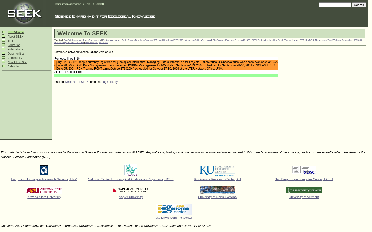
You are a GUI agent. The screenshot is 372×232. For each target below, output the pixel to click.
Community (15, 58)
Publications (15, 49)
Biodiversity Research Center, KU (217, 179)
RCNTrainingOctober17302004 (69, 42)
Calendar (13, 66)
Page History (109, 82)
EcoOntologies (71, 40)
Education (14, 45)
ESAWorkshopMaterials (96, 42)
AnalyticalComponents (90, 40)
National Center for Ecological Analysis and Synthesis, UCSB (131, 179)
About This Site (17, 62)
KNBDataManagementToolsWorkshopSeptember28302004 (334, 40)
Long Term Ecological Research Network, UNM (44, 179)
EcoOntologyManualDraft (114, 40)
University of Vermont (304, 197)
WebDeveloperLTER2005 (171, 40)
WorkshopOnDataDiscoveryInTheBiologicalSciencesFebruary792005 (217, 40)
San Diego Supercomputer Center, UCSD (304, 179)
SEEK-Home (16, 32)
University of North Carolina (217, 197)
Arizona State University (44, 197)
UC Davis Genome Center (174, 217)
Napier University (131, 197)
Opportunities (16, 53)
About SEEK (15, 36)
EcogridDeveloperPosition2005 (142, 40)
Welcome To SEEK (76, 82)
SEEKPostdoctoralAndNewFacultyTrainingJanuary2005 (278, 40)
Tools (11, 41)
